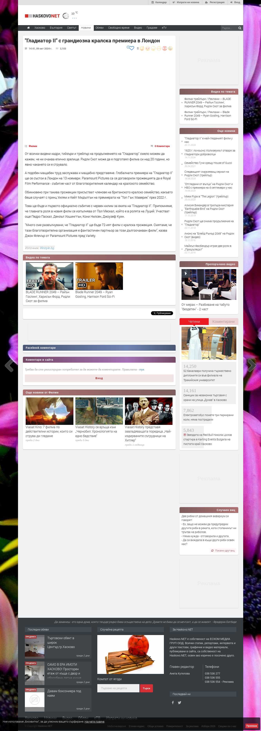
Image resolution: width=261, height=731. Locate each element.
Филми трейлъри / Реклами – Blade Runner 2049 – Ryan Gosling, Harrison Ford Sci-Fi (207, 115)
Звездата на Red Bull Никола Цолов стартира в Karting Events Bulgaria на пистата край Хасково (207, 439)
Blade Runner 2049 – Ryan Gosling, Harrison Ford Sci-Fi (95, 294)
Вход (99, 378)
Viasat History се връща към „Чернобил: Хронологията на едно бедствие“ (96, 431)
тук (141, 369)
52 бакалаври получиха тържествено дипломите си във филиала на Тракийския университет (207, 375)
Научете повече (94, 721)
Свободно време (118, 27)
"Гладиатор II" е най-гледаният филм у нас (208, 140)
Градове (152, 27)
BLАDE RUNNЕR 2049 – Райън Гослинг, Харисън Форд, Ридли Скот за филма (48, 296)
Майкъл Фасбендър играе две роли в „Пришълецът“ (207, 247)
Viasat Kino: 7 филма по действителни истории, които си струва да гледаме (49, 431)
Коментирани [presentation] (223, 321)
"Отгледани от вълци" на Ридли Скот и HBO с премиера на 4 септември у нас (208, 185)
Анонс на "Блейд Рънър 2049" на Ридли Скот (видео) (209, 235)
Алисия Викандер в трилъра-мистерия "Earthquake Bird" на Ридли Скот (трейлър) (209, 208)
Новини (86, 27)
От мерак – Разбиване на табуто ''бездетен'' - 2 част (205, 306)
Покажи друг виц (223, 550)
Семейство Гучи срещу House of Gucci (208, 163)
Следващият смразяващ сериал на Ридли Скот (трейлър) (206, 173)
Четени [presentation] (194, 321)
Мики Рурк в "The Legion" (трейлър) (206, 196)
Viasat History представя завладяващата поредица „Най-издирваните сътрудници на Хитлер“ (148, 433)
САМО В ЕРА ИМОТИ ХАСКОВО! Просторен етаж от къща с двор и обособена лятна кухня (64, 671)
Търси (146, 688)
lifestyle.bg (47, 248)
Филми (33, 146)
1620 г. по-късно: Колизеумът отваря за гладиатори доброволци (209, 152)
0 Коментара (162, 146)
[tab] (194, 323)
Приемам (252, 726)
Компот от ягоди (109, 679)
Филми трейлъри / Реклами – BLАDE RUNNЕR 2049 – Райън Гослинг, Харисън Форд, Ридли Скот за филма (207, 102)
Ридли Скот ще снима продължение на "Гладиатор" (209, 222)
